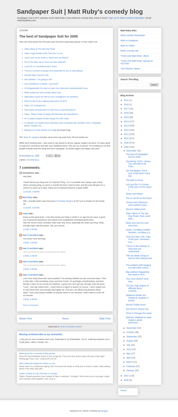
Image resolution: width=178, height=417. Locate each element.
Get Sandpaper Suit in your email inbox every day (138, 173)
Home (65, 318)
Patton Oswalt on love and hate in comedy (38, 373)
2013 (126, 125)
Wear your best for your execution (137, 224)
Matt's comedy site (130, 50)
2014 (126, 121)
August (130, 340)
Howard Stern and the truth (36, 75)
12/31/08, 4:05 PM (31, 208)
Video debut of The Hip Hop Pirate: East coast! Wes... (138, 216)
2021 (126, 100)
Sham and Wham (134, 194)
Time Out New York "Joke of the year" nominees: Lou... (138, 239)
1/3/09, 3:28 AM (30, 242)
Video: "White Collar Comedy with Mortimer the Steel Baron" (51, 114)
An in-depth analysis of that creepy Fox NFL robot (46, 118)
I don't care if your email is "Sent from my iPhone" (46, 58)
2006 (126, 380)
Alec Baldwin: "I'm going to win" (38, 79)
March (129, 362)
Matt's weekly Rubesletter (133, 35)
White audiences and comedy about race (42, 92)
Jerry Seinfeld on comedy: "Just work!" (41, 84)
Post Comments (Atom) (71, 326)
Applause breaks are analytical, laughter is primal (137, 298)
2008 (126, 147)
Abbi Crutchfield (30, 235)
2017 (126, 108)
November (131, 328)
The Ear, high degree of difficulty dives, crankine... (137, 288)
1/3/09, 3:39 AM (30, 299)
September (132, 336)
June (129, 349)
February (131, 366)
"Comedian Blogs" (64, 201)
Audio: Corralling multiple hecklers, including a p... (139, 231)
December (131, 150)
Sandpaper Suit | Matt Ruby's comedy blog (80, 11)
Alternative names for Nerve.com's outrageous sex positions (51, 97)
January (130, 370)
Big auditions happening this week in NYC (137, 273)
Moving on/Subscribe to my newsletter (41, 334)
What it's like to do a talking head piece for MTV (45, 101)
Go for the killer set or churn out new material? (45, 62)
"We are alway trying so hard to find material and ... (139, 258)
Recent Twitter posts (136, 209)
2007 (126, 376)
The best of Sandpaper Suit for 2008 (137, 155)
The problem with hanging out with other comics (138, 266)
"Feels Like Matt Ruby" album (135, 56)
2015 (126, 117)
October (130, 332)
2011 (126, 134)
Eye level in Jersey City (137, 309)
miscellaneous (32, 160)
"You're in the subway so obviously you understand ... (138, 249)
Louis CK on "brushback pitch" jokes (40, 66)
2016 (126, 113)
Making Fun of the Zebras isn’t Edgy (40, 130)
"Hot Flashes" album (130, 68)
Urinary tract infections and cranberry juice (136, 203)
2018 (126, 104)
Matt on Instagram (129, 40)
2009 (126, 142)
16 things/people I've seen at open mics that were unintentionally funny (56, 88)
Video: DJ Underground (34, 105)
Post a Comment (30, 305)
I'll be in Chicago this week (139, 313)
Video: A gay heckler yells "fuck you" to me (43, 53)
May (128, 353)
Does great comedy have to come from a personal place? (50, 110)
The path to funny (134, 180)
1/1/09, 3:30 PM (30, 229)
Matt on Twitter (128, 45)
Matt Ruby (27, 197)
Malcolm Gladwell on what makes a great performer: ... (138, 320)
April (128, 357)
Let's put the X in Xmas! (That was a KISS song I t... (139, 187)
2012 (126, 130)
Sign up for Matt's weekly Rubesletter (127, 18)
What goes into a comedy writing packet (37, 353)
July (128, 345)
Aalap (25, 213)
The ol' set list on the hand (138, 198)
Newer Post (25, 318)
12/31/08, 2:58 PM (31, 192)
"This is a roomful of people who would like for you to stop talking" (53, 71)
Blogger (104, 411)
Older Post (105, 318)
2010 (126, 138)
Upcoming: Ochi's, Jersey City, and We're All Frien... (138, 164)
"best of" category (31, 137)
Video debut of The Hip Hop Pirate (39, 49)
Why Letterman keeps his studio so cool (37, 363)
